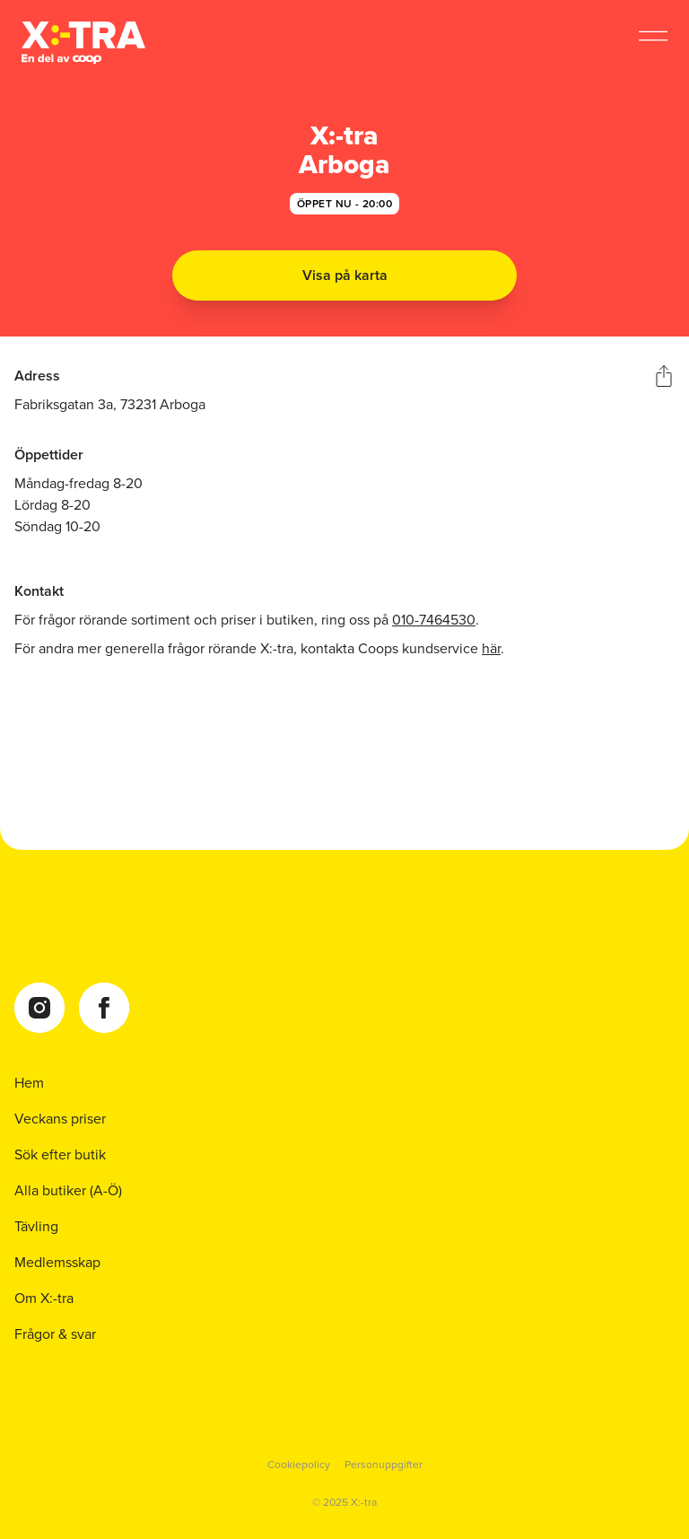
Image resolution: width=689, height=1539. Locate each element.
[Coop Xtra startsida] (83, 43)
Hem (29, 1083)
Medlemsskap (57, 1262)
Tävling (36, 1227)
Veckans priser (60, 1119)
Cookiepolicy (298, 1464)
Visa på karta (345, 275)
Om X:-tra (44, 1298)
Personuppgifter (383, 1464)
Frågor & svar (55, 1334)
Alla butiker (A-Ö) (68, 1191)
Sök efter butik (60, 1155)
